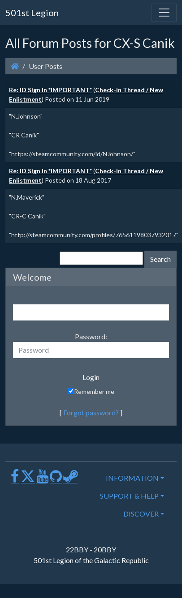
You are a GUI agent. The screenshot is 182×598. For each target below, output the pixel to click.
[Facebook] (15, 479)
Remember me (91, 391)
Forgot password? (91, 412)
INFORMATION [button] (132, 478)
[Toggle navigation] (164, 12)
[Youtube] (42, 479)
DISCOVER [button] (141, 513)
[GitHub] (56, 479)
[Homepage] (15, 66)
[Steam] (70, 479)
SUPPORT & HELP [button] (129, 495)
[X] (28, 479)
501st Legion (32, 12)
